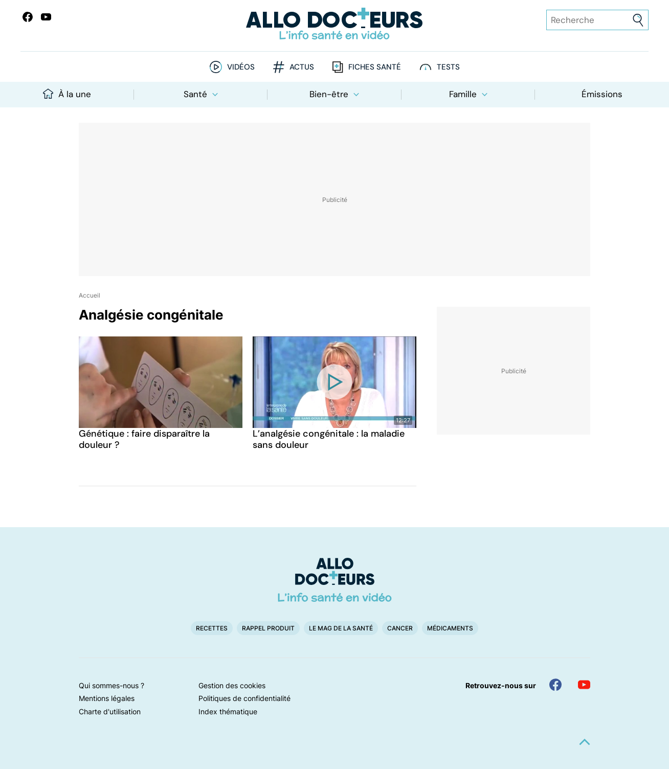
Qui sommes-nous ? (111, 685)
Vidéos (241, 67)
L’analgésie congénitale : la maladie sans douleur (329, 439)
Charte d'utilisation (110, 711)
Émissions (602, 94)
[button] (584, 741)
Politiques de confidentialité (244, 698)
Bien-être (334, 94)
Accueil (89, 295)
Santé (201, 94)
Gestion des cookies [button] (231, 685)
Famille (468, 94)
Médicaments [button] (450, 628)
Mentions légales (107, 698)
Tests (448, 67)
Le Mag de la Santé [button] (341, 628)
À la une (67, 94)
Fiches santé (374, 67)
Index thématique (227, 711)
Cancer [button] (400, 628)
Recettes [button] (212, 628)
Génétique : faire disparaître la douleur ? (144, 439)
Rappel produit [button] (268, 628)
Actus (301, 67)
